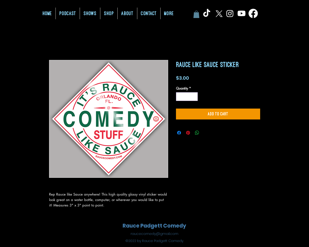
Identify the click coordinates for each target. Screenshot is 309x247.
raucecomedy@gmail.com (154, 233)
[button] (196, 14)
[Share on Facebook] (179, 133)
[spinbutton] (187, 96)
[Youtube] (241, 13)
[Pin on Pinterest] (188, 133)
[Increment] (194, 96)
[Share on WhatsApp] (197, 133)
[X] (218, 13)
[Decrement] (180, 96)
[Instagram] (230, 13)
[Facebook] (253, 13)
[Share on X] (206, 133)
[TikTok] (206, 13)
